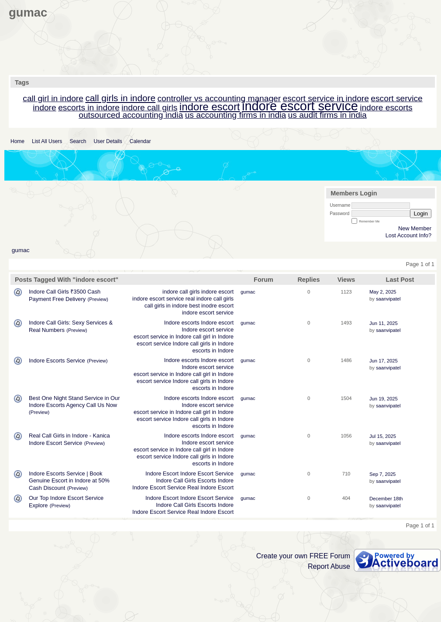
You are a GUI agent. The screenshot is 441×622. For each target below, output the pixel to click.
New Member (414, 228)
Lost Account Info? (408, 235)
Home (17, 141)
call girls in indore (166, 305)
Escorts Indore (215, 480)
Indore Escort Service (207, 473)
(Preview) (98, 299)
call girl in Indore (213, 336)
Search (77, 141)
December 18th (386, 498)
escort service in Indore (162, 336)
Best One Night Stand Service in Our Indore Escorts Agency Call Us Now (74, 401)
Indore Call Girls (176, 480)
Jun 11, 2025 (383, 323)
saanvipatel (388, 298)
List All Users (47, 141)
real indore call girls (210, 298)
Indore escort (217, 322)
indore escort (217, 291)
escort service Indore (163, 343)
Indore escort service (208, 329)
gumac (21, 250)
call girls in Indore (212, 343)
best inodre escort (211, 305)
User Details (107, 141)
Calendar (140, 141)
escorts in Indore (213, 350)
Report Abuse (329, 566)
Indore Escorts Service (57, 360)
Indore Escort (162, 473)
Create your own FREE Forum (303, 556)
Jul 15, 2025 (382, 436)
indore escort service (158, 298)
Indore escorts (182, 322)
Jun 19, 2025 (383, 398)
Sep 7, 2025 (382, 474)
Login (420, 213)
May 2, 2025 (382, 291)
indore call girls (181, 291)
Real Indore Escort (210, 487)
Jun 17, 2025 (383, 360)
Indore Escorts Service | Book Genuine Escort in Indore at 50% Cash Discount (69, 480)
